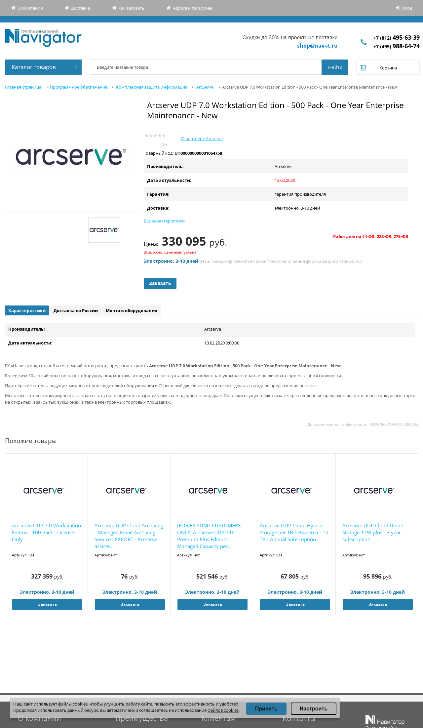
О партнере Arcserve (202, 139)
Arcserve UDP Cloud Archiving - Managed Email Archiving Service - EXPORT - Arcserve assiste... (129, 535)
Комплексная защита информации (152, 87)
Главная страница (23, 87)
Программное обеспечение (78, 87)
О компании (30, 8)
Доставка (80, 8)
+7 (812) (396, 38)
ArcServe (204, 87)
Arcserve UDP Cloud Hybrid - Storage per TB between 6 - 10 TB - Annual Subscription (294, 532)
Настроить (313, 708)
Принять (266, 708)
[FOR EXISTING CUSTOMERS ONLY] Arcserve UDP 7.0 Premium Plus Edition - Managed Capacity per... (209, 535)
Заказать (160, 283)
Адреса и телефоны (192, 8)
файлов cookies (223, 710)
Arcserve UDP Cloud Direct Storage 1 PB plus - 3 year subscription (372, 532)
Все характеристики (164, 221)
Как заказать (131, 8)
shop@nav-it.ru (317, 45)
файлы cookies (73, 704)
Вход (407, 8)
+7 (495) (396, 46)
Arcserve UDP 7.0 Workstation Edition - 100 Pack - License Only (46, 532)
